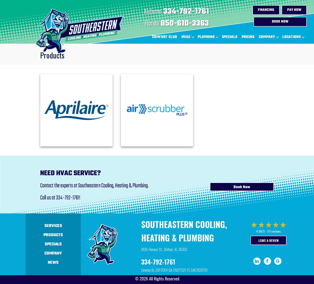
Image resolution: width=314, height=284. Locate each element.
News (53, 262)
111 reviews (274, 231)
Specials (229, 37)
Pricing (248, 37)
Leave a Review (268, 240)
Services (53, 226)
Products (53, 235)
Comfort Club (164, 37)
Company (267, 37)
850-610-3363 (185, 23)
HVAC (185, 37)
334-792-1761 (186, 11)
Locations (291, 37)
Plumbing (206, 37)
